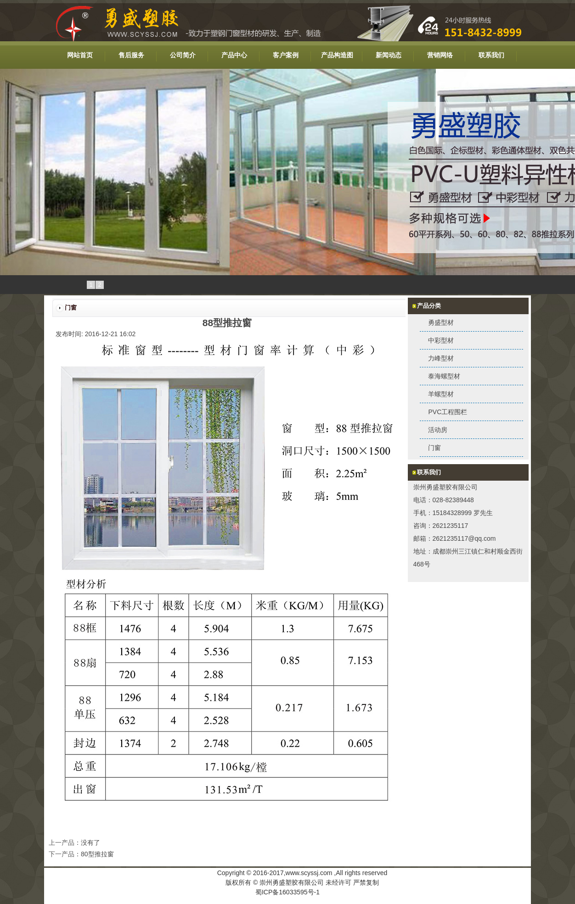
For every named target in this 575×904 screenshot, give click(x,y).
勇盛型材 (441, 322)
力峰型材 (441, 358)
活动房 (437, 429)
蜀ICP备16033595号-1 (287, 892)
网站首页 (80, 55)
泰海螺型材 (444, 376)
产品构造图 (337, 55)
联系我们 (491, 55)
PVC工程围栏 (447, 412)
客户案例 (286, 55)
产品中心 (234, 55)
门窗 (434, 447)
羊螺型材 (441, 394)
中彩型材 (441, 340)
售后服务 (131, 55)
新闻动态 (388, 55)
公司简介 (183, 55)
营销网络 (440, 55)
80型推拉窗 (97, 854)
